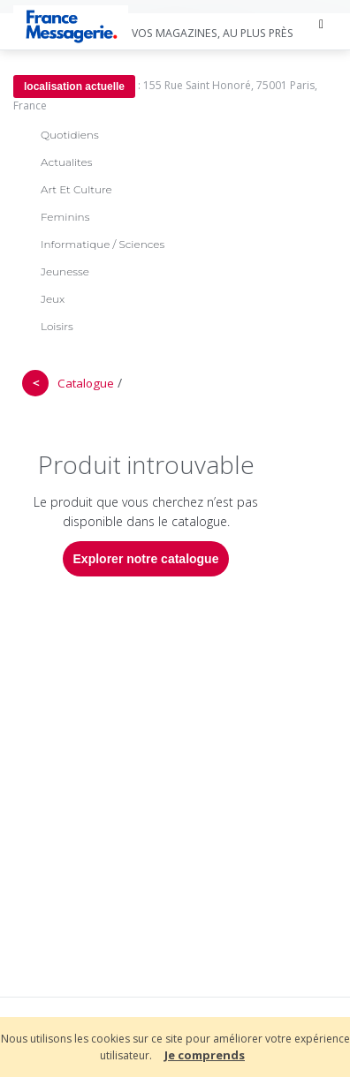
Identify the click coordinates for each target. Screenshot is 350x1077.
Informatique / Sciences (102, 244)
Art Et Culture (76, 189)
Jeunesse (65, 271)
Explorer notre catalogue (146, 559)
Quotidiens (70, 134)
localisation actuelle (74, 86)
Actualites (66, 162)
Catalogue (85, 383)
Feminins (65, 216)
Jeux (53, 298)
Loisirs (57, 326)
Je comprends (204, 1055)
